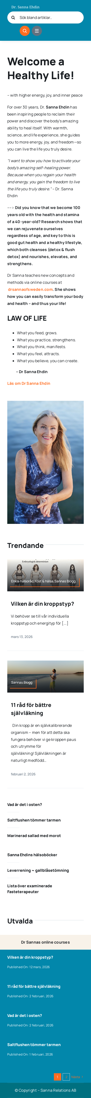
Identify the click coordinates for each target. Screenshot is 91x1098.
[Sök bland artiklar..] (45, 17)
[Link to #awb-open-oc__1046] (25, 31)
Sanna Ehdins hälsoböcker (32, 854)
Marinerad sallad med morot (34, 835)
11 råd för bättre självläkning (33, 986)
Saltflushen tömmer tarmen (34, 820)
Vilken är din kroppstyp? (42, 603)
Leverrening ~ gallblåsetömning (38, 870)
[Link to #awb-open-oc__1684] (37, 31)
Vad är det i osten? (24, 804)
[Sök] (13, 17)
